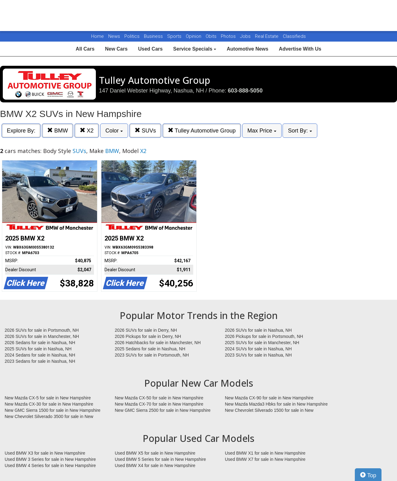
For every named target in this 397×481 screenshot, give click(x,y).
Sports (175, 36)
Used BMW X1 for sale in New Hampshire (265, 453)
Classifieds (294, 36)
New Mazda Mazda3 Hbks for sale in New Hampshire (276, 404)
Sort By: (300, 131)
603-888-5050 (245, 91)
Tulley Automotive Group (202, 130)
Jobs (246, 36)
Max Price (262, 131)
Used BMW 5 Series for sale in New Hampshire (160, 459)
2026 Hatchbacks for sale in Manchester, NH (158, 342)
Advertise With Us (300, 49)
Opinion (194, 36)
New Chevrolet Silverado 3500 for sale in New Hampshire (49, 417)
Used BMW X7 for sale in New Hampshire (265, 459)
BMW (57, 130)
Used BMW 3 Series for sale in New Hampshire (50, 459)
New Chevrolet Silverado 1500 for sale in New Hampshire (269, 410)
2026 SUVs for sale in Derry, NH (146, 330)
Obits (212, 36)
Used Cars (150, 49)
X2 (87, 130)
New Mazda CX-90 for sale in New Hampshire (269, 397)
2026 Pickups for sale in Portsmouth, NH (264, 336)
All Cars (85, 49)
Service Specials (194, 49)
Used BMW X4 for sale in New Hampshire (155, 465)
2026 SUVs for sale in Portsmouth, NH (42, 330)
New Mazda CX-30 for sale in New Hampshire (49, 404)
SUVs (145, 130)
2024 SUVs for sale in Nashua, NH (258, 348)
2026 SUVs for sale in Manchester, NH (42, 336)
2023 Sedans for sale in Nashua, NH (40, 361)
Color (114, 131)
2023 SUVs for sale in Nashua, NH (258, 355)
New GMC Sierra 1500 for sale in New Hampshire (52, 410)
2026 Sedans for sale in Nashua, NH (40, 342)
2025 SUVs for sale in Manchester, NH (262, 342)
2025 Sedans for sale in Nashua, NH (150, 348)
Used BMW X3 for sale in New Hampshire (45, 453)
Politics (132, 36)
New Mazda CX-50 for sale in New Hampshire (159, 397)
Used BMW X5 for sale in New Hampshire (155, 453)
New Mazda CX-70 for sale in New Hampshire (159, 404)
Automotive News (247, 49)
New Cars (116, 49)
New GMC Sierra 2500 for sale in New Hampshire (163, 410)
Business (154, 36)
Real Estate (267, 36)
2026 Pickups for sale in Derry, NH (148, 336)
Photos (229, 36)
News (114, 36)
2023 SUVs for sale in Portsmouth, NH (152, 355)
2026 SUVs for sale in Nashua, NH (258, 330)
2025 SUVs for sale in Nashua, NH (38, 348)
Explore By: (21, 131)
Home (97, 36)
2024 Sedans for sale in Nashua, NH (40, 355)
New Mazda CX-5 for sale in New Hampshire (48, 397)
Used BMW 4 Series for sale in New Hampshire (50, 465)
